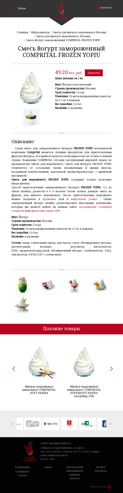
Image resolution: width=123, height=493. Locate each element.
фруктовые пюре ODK (45, 210)
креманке (49, 199)
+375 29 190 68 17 (54, 451)
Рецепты (22, 475)
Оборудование (74, 467)
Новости (75, 478)
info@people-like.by (57, 455)
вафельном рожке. (85, 199)
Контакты (106, 7)
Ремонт (48, 467)
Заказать (94, 72)
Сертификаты (22, 471)
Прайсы (100, 467)
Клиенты (74, 474)
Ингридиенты (74, 471)
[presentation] (12, 368)
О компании (22, 467)
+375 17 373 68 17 (82, 451)
